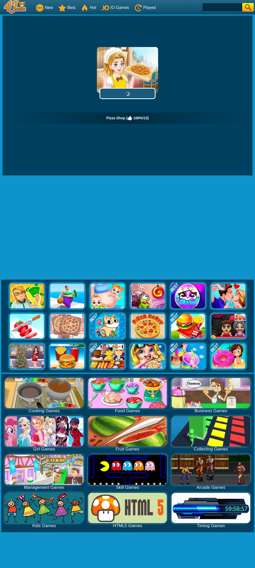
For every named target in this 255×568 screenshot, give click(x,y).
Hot (88, 7)
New (44, 7)
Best (66, 7)
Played (145, 7)
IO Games (115, 7)
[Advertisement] (49, 228)
